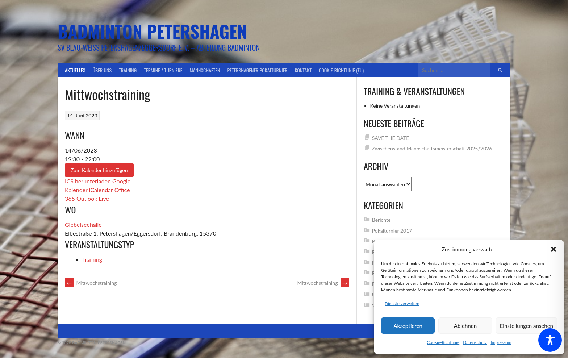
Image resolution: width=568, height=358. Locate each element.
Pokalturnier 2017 (392, 231)
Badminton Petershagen (152, 31)
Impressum (500, 342)
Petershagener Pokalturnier (257, 70)
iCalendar (101, 189)
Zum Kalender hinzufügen (99, 170)
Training (128, 70)
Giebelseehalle (83, 224)
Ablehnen (465, 325)
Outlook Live (92, 198)
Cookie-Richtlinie (443, 342)
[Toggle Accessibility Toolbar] (550, 340)
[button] (553, 249)
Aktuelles (75, 70)
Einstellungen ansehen (526, 325)
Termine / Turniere (163, 70)
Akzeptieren (407, 325)
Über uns (102, 70)
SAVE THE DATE (390, 138)
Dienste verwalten (402, 303)
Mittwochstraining (91, 283)
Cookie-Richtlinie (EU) (341, 70)
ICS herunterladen (88, 181)
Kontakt (303, 70)
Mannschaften (205, 70)
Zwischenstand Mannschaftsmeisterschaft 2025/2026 (432, 148)
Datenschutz (475, 342)
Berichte (381, 220)
